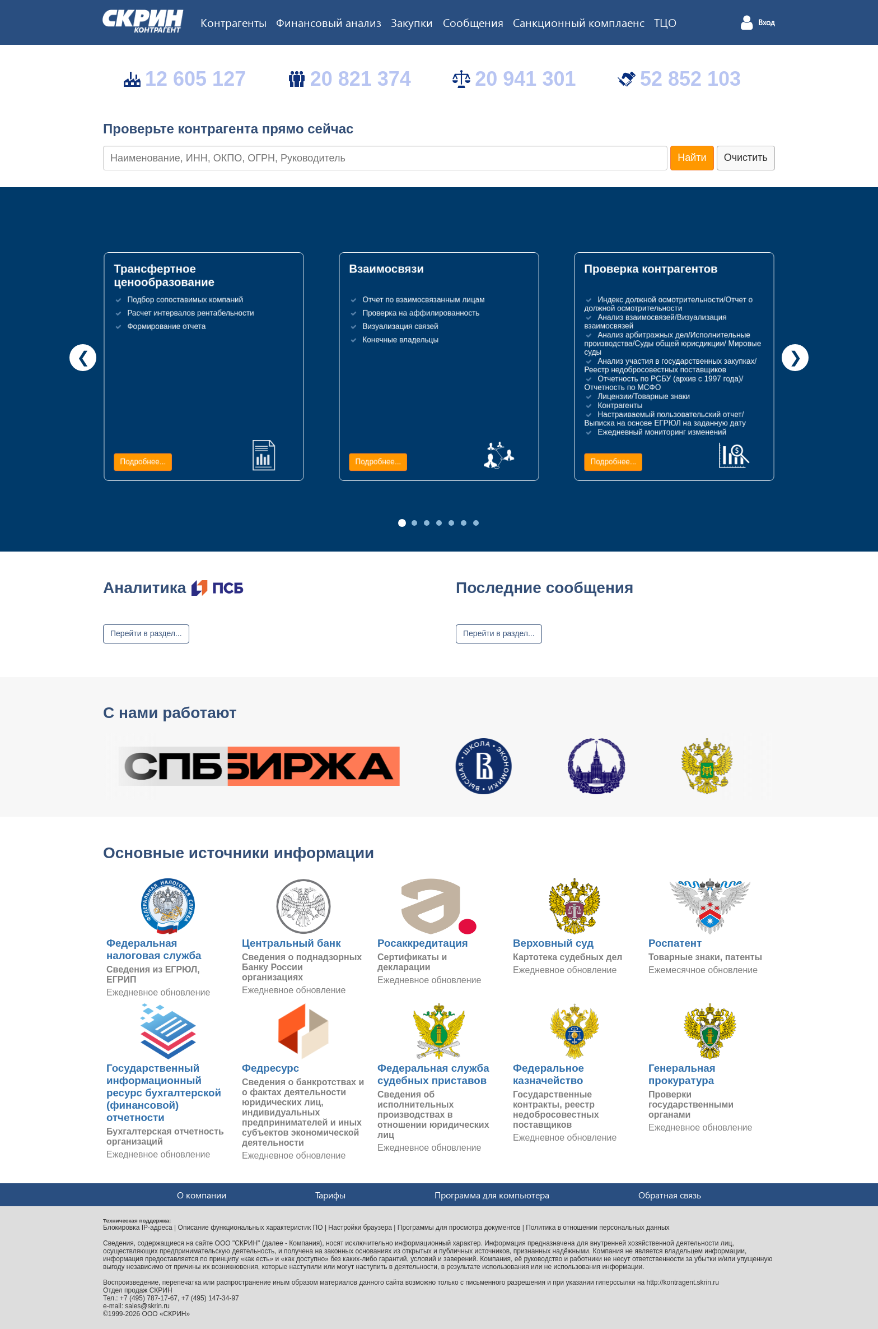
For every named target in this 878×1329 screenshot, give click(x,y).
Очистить (746, 157)
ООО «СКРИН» (166, 1314)
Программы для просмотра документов (459, 1227)
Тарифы (330, 1195)
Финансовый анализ (328, 22)
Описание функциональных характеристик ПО (250, 1227)
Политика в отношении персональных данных (597, 1227)
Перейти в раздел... (146, 633)
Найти (692, 157)
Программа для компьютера (492, 1195)
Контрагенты (233, 22)
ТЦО (665, 22)
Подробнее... (143, 462)
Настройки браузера (360, 1227)
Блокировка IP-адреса (137, 1227)
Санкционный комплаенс (579, 22)
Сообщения (473, 22)
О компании (201, 1195)
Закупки (412, 22)
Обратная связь (669, 1195)
